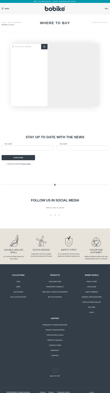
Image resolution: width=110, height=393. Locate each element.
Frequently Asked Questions (55, 325)
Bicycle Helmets (55, 297)
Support (55, 355)
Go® (18, 281)
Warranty (55, 350)
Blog (92, 312)
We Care (91, 307)
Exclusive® (18, 292)
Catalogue (91, 287)
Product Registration (55, 330)
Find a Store (91, 281)
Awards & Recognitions (92, 297)
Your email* (63, 144)
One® (18, 287)
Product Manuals (55, 340)
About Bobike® (15, 22)
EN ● (106, 8)
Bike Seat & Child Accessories (55, 292)
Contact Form (55, 345)
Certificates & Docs (55, 335)
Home (4, 22)
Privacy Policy (25, 164)
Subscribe (18, 157)
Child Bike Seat (55, 281)
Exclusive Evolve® (18, 297)
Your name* (8, 144)
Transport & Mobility (55, 287)
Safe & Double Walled (91, 302)
